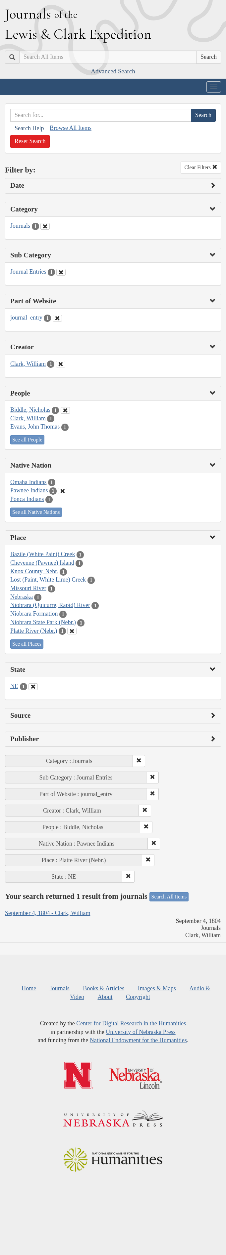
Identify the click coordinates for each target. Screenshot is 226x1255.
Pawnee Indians (29, 490)
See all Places (26, 644)
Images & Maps (157, 988)
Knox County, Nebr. (34, 571)
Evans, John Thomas (35, 426)
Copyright (138, 997)
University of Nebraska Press (140, 1032)
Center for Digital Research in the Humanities (131, 1023)
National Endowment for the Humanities (138, 1040)
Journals (20, 225)
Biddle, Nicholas (30, 409)
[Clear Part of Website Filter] (57, 318)
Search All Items (169, 896)
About (104, 997)
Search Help (29, 128)
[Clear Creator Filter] (60, 364)
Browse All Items (70, 128)
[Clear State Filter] (33, 686)
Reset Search (30, 141)
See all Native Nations (36, 512)
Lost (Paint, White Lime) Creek (48, 579)
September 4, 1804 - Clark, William (47, 913)
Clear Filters (200, 167)
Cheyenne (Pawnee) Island (42, 562)
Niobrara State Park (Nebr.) (43, 622)
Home (29, 988)
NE (14, 686)
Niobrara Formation (34, 613)
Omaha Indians (28, 482)
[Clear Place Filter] (72, 631)
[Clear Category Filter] (45, 226)
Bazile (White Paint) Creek (42, 554)
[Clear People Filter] (65, 410)
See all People (27, 439)
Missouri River (28, 588)
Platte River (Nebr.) (33, 631)
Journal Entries (28, 271)
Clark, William (28, 364)
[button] (139, 761)
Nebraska (21, 596)
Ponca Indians (27, 499)
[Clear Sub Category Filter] (61, 272)
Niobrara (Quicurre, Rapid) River (50, 605)
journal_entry (26, 317)
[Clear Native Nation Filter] (62, 491)
